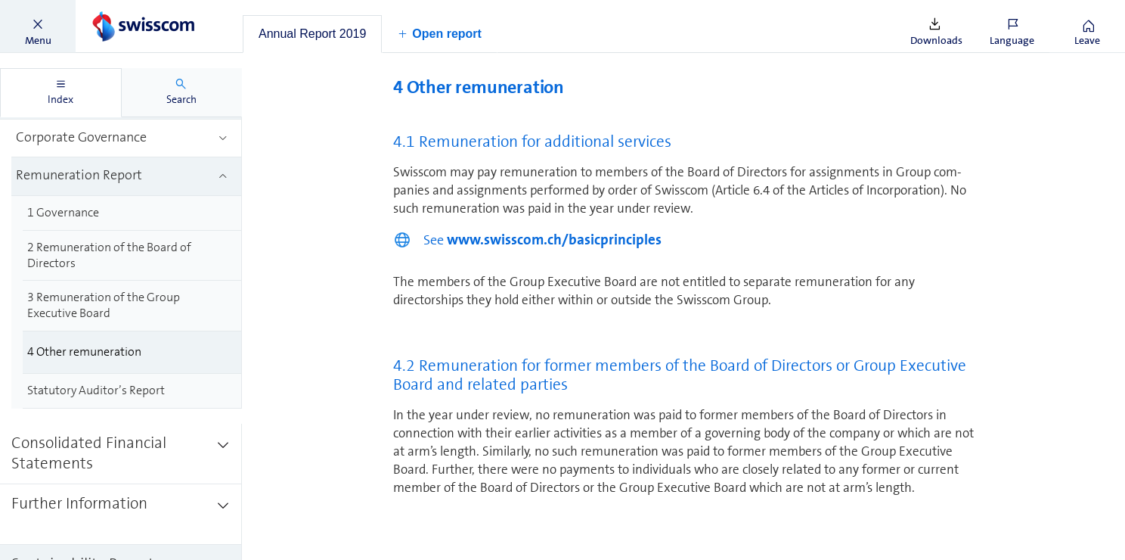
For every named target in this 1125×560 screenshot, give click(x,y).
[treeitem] (126, 139)
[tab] (312, 34)
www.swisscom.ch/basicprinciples (554, 239)
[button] (38, 26)
